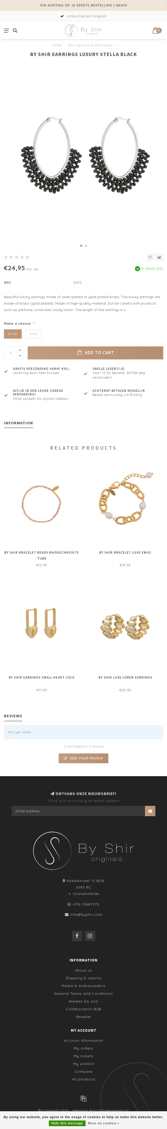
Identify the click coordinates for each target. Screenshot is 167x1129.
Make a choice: (19, 323)
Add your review (83, 758)
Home (57, 45)
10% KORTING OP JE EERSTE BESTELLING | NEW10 (83, 5)
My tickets (83, 1056)
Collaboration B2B (83, 1009)
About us (83, 970)
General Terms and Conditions (83, 993)
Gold (33, 334)
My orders (83, 1048)
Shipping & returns (84, 978)
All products (83, 1079)
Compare (83, 1071)
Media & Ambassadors (83, 985)
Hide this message (67, 1123)
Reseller (83, 1016)
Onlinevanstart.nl (113, 1110)
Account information (83, 1040)
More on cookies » (104, 1123)
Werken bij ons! (83, 1001)
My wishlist (83, 1063)
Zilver (13, 334)
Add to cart (95, 352)
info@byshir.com (86, 914)
